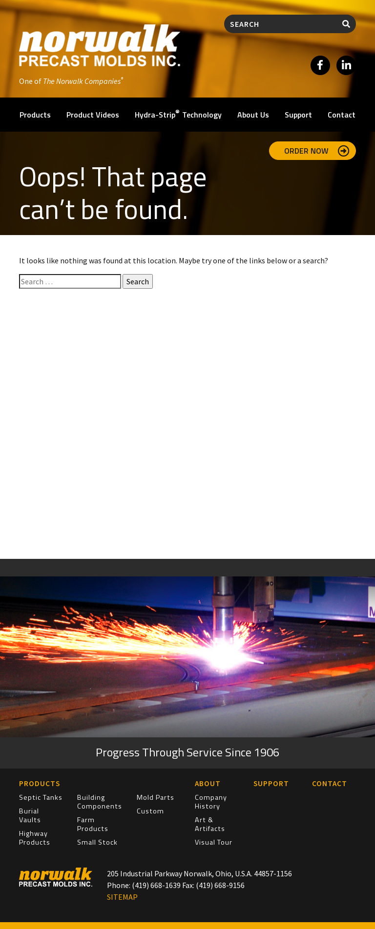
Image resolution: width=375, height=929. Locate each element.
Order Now (317, 151)
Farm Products (92, 824)
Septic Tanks (40, 797)
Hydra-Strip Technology (178, 113)
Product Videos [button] (92, 114)
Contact (341, 114)
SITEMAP (122, 897)
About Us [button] (253, 114)
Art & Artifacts (210, 824)
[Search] (280, 24)
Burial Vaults (30, 815)
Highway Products (34, 838)
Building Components (99, 801)
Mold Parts (155, 797)
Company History (211, 801)
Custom (150, 811)
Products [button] (35, 114)
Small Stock (97, 842)
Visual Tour (213, 842)
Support (298, 114)
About (208, 783)
